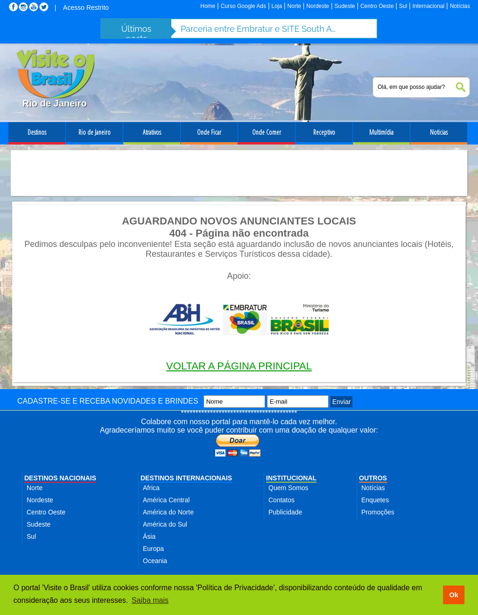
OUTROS (373, 478)
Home (207, 6)
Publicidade (285, 512)
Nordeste (317, 6)
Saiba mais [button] (150, 600)
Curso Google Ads (243, 6)
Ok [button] (453, 595)
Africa (151, 488)
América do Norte (168, 512)
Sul (403, 6)
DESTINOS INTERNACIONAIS (186, 478)
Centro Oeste (377, 6)
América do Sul (165, 524)
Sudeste (344, 6)
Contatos (281, 500)
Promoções (377, 512)
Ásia (149, 536)
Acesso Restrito (86, 7)
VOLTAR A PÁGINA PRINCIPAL (239, 366)
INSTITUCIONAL (291, 478)
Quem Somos (288, 488)
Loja (276, 6)
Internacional (429, 6)
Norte (294, 6)
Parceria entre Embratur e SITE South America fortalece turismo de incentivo (260, 29)
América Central (166, 500)
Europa (153, 548)
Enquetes (375, 500)
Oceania (155, 560)
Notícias (460, 6)
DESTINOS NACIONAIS (60, 478)
